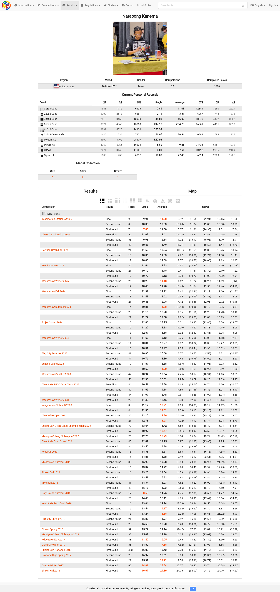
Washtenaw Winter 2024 (55, 337)
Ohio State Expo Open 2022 (57, 441)
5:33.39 (158, 129)
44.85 (159, 119)
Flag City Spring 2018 (53, 518)
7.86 (159, 108)
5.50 (159, 144)
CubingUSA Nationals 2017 (57, 549)
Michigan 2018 (50, 482)
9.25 (181, 144)
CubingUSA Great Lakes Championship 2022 (66, 425)
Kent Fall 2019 (50, 451)
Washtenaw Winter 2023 (55, 400)
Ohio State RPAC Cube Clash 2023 (60, 384)
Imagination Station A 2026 (57, 219)
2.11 (159, 113)
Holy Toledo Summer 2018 (56, 493)
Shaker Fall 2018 (51, 472)
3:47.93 (158, 139)
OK (193, 589)
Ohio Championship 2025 (56, 234)
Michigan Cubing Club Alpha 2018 (60, 534)
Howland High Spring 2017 (56, 555)
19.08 (159, 155)
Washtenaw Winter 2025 (55, 281)
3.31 (181, 113)
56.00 (181, 119)
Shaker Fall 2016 (51, 570)
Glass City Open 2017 (53, 544)
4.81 (159, 150)
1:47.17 (158, 124)
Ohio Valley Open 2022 (54, 415)
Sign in (273, 5)
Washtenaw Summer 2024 (56, 306)
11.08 (181, 108)
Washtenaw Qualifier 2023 (56, 374)
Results (91, 191)
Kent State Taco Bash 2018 (57, 503)
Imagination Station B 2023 (57, 405)
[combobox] (203, 5)
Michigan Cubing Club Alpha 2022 (60, 436)
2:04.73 (180, 124)
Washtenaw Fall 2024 (54, 291)
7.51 (181, 150)
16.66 (159, 134)
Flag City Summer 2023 (54, 353)
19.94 (181, 134)
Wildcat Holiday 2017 (53, 539)
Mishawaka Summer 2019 (56, 462)
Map (192, 191)
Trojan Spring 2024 (52, 322)
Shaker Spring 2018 (52, 529)
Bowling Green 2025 (53, 265)
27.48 (181, 155)
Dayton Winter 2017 (53, 565)
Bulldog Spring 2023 (53, 363)
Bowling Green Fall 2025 (55, 250)
